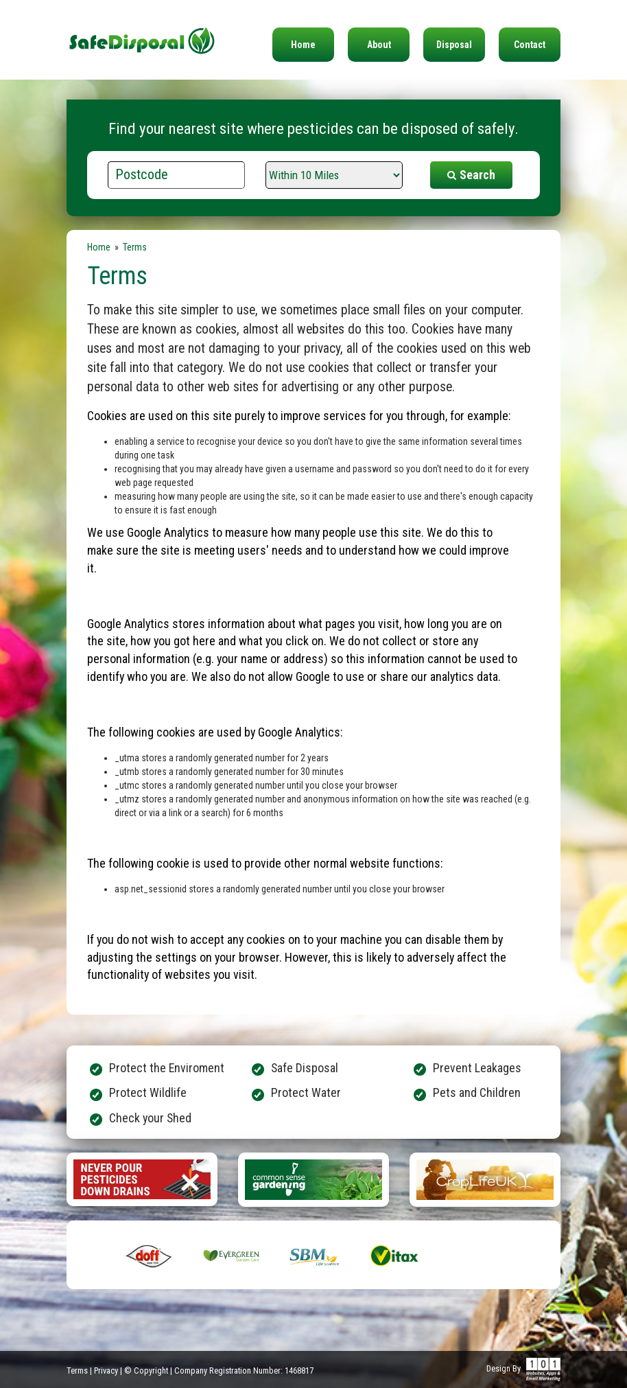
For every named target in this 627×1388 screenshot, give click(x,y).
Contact (529, 44)
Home (303, 44)
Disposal (454, 44)
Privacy (106, 1370)
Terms (77, 1370)
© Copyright (146, 1370)
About (379, 44)
